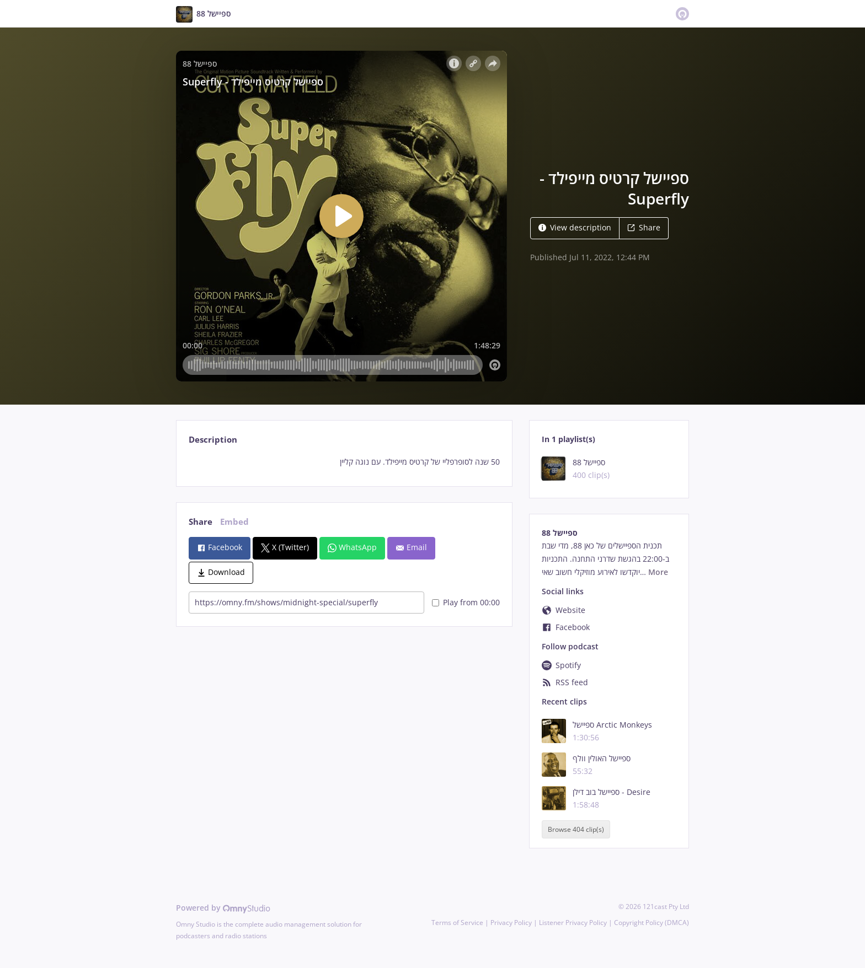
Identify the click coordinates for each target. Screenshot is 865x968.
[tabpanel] (344, 462)
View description (574, 227)
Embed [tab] (234, 522)
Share (643, 227)
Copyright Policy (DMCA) (651, 922)
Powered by (223, 907)
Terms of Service (457, 922)
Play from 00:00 (466, 602)
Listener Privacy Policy (573, 922)
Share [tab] (200, 522)
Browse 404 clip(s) (576, 829)
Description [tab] (213, 439)
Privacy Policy (511, 922)
